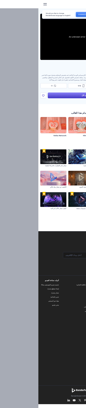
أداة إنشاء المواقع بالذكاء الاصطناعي (72, 351)
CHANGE (43, 14)
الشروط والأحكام (78, 309)
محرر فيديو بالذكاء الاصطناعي (74, 343)
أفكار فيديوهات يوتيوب (76, 363)
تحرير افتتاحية (16, 297)
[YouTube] (35, 400)
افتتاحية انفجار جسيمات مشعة (47, 208)
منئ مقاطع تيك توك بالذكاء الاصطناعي (71, 359)
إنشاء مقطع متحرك (14, 289)
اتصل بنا (80, 289)
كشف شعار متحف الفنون (48, 187)
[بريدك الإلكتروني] (40, 255)
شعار (53, 303)
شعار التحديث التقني (78, 230)
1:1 (15, 85)
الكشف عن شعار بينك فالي (20, 187)
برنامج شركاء (79, 317)
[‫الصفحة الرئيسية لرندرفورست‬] (80, 4)
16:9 (70, 85)
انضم (75, 264)
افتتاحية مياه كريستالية (77, 165)
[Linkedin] (30, 400)
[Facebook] (56, 400)
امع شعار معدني (79, 187)
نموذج (53, 315)
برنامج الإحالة (79, 301)
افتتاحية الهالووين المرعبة (76, 208)
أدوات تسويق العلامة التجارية (46, 285)
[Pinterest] (47, 400)
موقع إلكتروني (50, 311)
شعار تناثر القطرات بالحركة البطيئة (17, 165)
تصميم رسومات (50, 307)
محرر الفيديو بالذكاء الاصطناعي (73, 335)
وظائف (81, 293)
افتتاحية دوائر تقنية (50, 165)
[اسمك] (69, 255)
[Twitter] (41, 400)
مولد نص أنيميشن (15, 301)
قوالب (73, 11)
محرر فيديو (17, 305)
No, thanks (58, 14)
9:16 (43, 85)
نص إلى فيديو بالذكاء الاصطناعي (73, 347)
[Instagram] (52, 400)
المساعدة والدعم (78, 297)
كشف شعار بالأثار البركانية (20, 208)
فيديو (53, 299)
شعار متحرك (16, 293)
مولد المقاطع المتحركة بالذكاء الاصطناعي (70, 339)
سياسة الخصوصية (78, 305)
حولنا (81, 285)
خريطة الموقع (79, 313)
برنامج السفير (79, 321)
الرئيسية (81, 11)
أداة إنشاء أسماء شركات (76, 355)
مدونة (53, 289)
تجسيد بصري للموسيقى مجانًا (11, 285)
